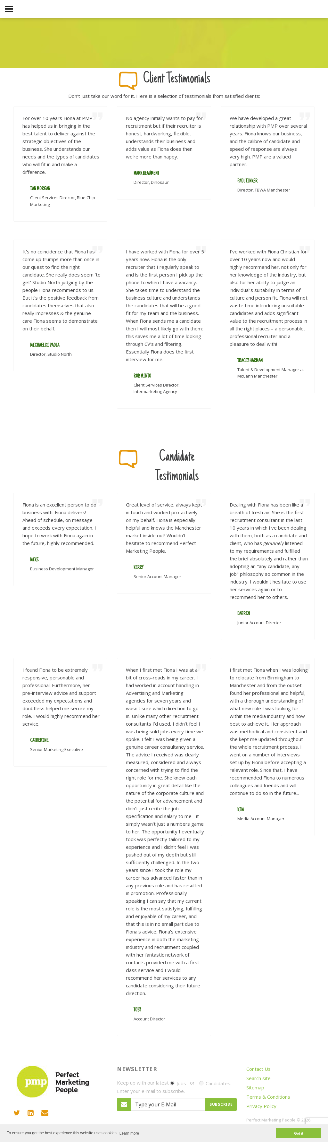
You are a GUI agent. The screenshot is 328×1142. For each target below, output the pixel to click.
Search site (258, 1078)
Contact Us (258, 1069)
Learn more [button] (129, 1133)
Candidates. (215, 1083)
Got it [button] (298, 1133)
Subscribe (221, 1104)
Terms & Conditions (268, 1097)
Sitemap (255, 1087)
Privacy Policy (261, 1106)
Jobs (178, 1083)
